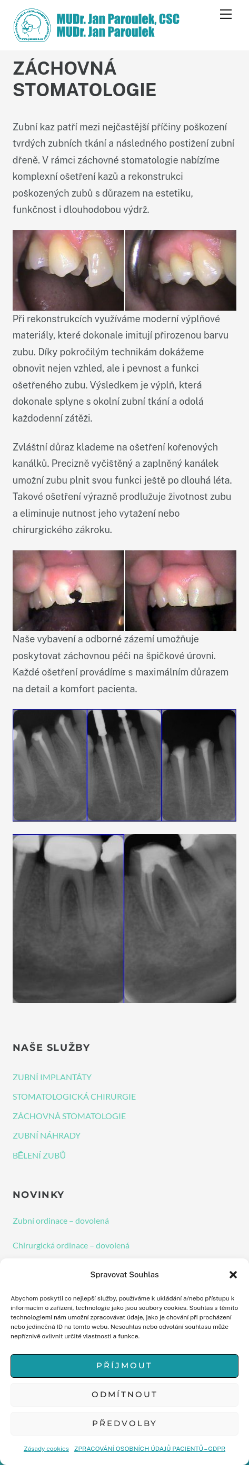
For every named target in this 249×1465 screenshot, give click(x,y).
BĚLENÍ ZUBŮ (39, 1155)
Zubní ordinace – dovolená (61, 1220)
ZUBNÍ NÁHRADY (47, 1135)
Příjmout (124, 1365)
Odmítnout (125, 1394)
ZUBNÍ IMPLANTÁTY (52, 1077)
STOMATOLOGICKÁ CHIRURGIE (74, 1096)
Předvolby (124, 1423)
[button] (233, 1274)
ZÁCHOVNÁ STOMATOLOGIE (69, 1116)
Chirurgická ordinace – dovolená (71, 1245)
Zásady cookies (46, 1448)
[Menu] (225, 14)
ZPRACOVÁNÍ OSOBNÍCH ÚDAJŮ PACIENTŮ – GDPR (149, 1448)
